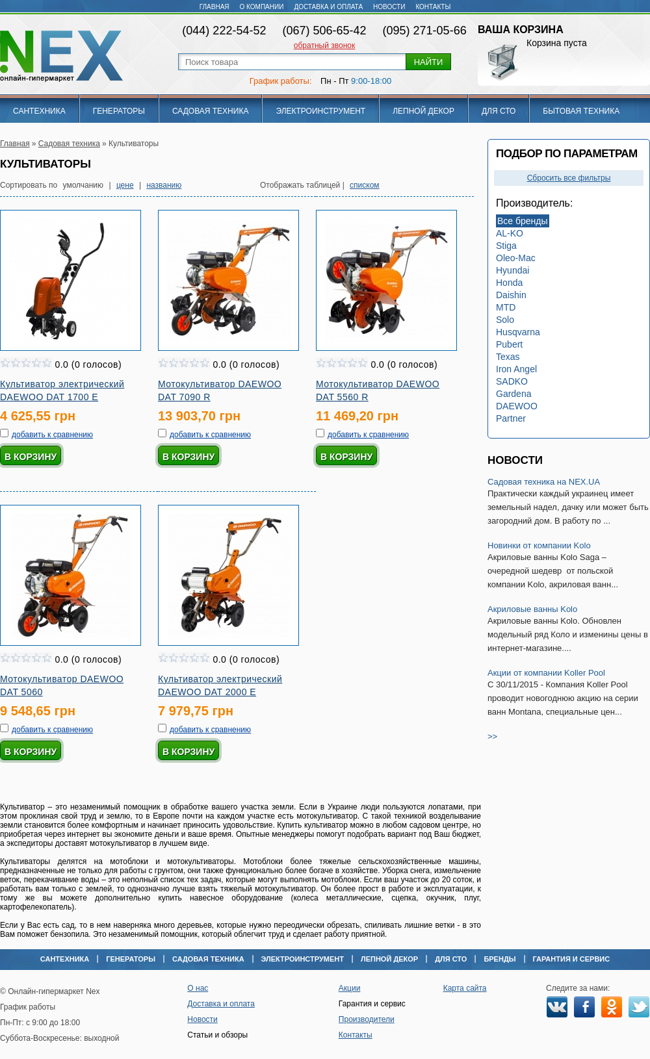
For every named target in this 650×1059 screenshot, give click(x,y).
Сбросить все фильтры (569, 178)
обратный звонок (324, 45)
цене (125, 185)
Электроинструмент (320, 111)
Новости (389, 6)
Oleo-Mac (516, 258)
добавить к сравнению (52, 434)
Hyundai (512, 270)
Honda (509, 282)
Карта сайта (465, 988)
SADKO (512, 381)
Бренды (499, 959)
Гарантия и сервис (571, 959)
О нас (197, 988)
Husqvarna (518, 332)
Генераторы (119, 111)
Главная (214, 6)
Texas (508, 356)
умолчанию (83, 185)
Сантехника (39, 111)
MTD (505, 307)
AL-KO (509, 233)
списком (365, 185)
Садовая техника (210, 111)
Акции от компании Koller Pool (546, 673)
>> (492, 736)
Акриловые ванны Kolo (532, 609)
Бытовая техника (581, 111)
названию (163, 185)
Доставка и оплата (328, 6)
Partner (511, 418)
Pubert (509, 344)
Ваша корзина (521, 29)
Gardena (513, 394)
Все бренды (522, 221)
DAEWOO (517, 406)
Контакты (432, 6)
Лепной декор (423, 111)
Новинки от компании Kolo (539, 545)
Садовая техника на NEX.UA (544, 482)
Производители (367, 1019)
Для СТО (498, 111)
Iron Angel (516, 369)
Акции (350, 988)
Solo (505, 319)
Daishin (511, 295)
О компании (262, 6)
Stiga (506, 245)
